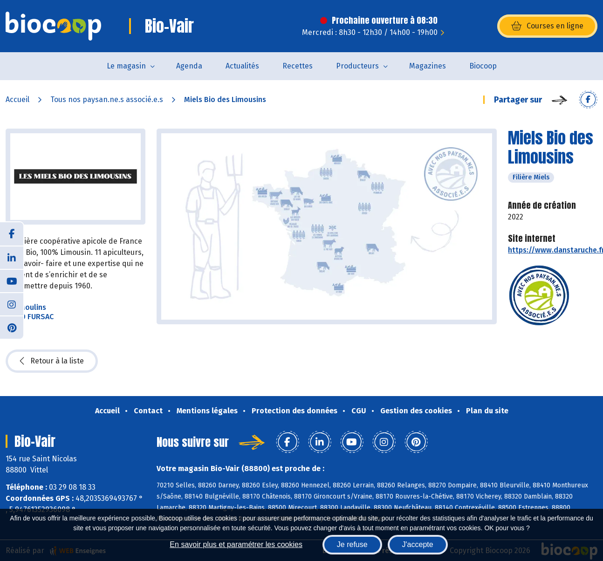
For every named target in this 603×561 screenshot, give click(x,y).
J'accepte (417, 544)
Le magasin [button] (126, 66)
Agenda (189, 66)
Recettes (297, 66)
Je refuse (352, 544)
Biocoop (483, 66)
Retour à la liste (52, 361)
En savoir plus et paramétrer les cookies (236, 544)
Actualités (242, 66)
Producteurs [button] (357, 66)
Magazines (427, 66)
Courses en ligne (547, 26)
